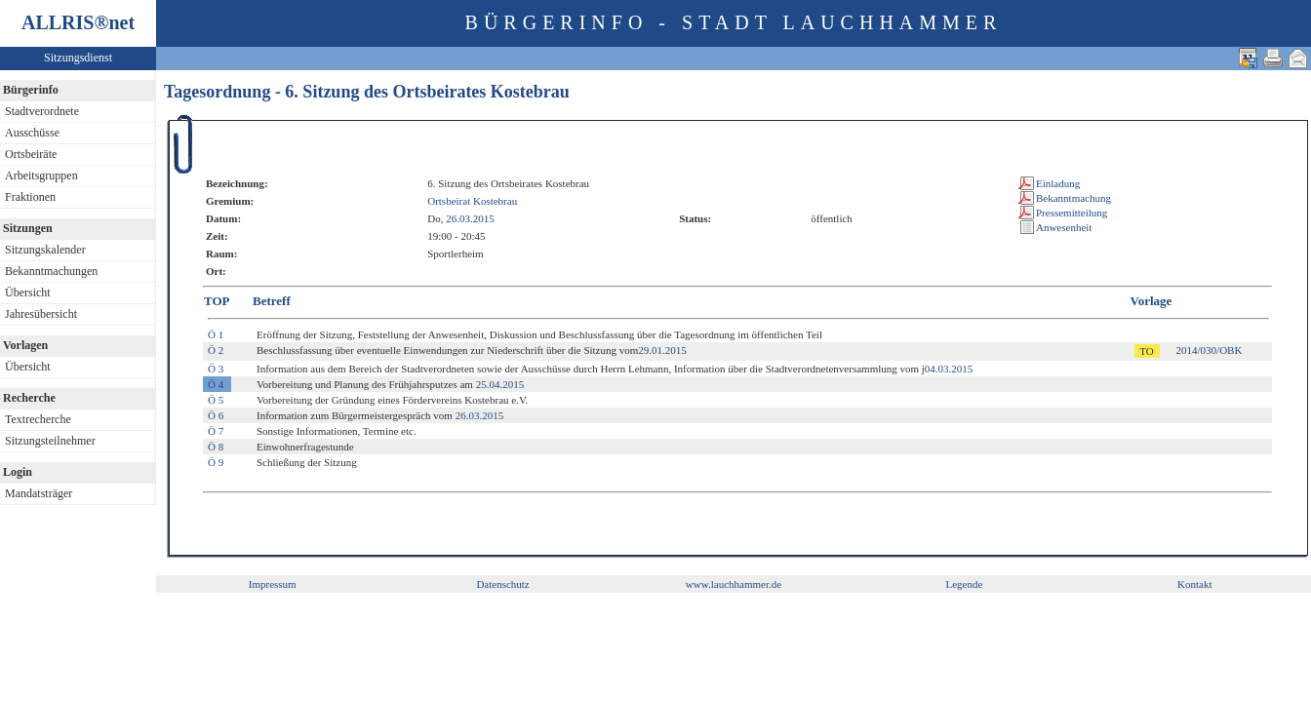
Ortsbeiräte (31, 154)
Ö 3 (215, 368)
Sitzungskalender (45, 249)
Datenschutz (502, 584)
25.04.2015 (500, 384)
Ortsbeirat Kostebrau (472, 201)
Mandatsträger (38, 493)
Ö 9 (215, 462)
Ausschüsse (32, 132)
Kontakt (1194, 584)
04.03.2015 (949, 368)
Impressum (273, 584)
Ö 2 (215, 350)
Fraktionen (30, 197)
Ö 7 (215, 431)
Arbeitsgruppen (41, 175)
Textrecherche (38, 419)
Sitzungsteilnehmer (50, 441)
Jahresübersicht (41, 314)
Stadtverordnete (42, 111)
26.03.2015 (470, 218)
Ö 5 (215, 400)
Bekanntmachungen (51, 271)
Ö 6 (215, 415)
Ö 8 (215, 446)
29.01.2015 (662, 350)
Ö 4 (215, 384)
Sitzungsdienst (78, 57)
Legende (963, 584)
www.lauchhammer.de (733, 584)
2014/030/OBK (1209, 350)
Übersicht (28, 292)
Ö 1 (215, 334)
